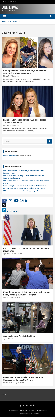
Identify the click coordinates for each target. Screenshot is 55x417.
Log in (4, 395)
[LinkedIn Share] (4, 210)
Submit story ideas (10, 156)
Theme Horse (42, 411)
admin (16, 76)
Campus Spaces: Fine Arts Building (19, 336)
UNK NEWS (10, 8)
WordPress (35, 413)
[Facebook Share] (4, 201)
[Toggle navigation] (4, 16)
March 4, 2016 (8, 76)
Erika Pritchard (18, 254)
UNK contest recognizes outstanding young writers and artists (25, 191)
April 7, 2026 (7, 297)
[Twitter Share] (4, 205)
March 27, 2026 (8, 383)
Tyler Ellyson (17, 297)
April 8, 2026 (7, 254)
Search (49, 141)
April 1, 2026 (7, 339)
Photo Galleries (11, 211)
